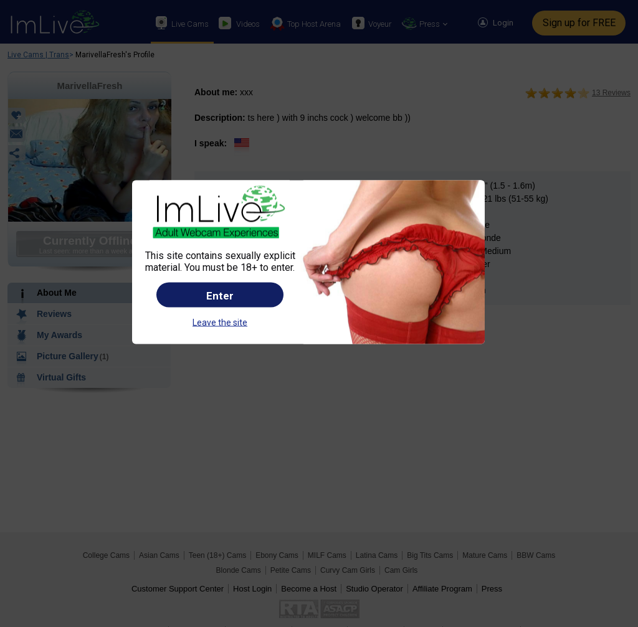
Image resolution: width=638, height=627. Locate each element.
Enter (220, 295)
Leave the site (220, 322)
